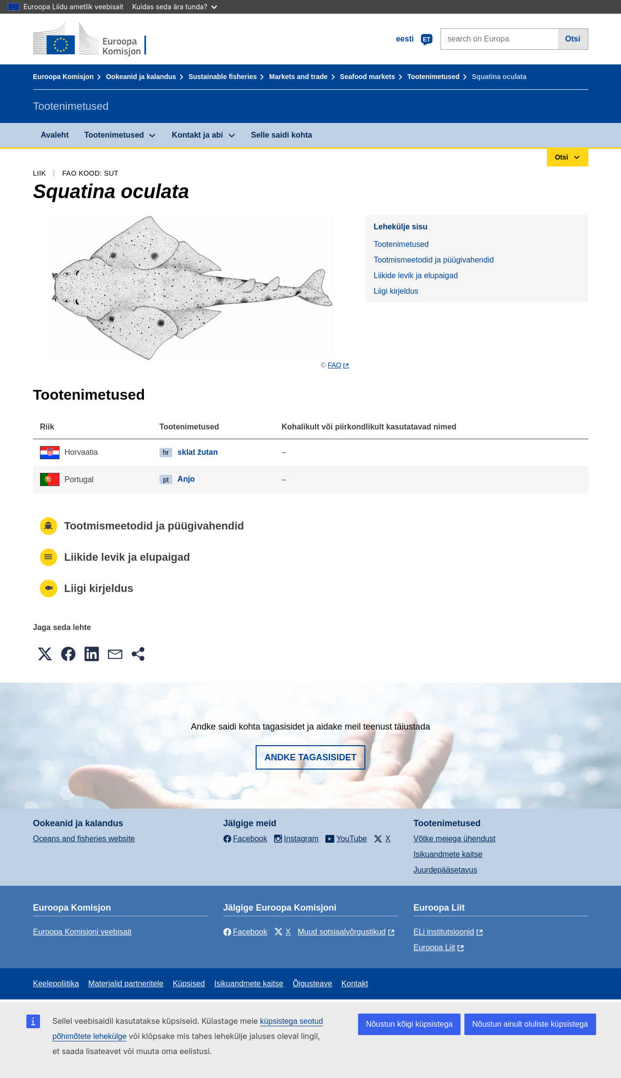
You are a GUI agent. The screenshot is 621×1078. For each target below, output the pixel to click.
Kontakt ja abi (197, 135)
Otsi (573, 39)
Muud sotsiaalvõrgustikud (342, 932)
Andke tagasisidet (310, 757)
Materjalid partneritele (125, 983)
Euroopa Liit (434, 947)
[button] (45, 654)
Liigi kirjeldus (396, 291)
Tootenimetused (433, 77)
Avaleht (55, 135)
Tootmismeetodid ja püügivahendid (434, 260)
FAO (334, 365)
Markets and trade (298, 77)
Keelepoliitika (56, 983)
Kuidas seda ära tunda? (174, 6)
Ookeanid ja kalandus (141, 77)
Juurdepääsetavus (446, 870)
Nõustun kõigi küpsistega (409, 1024)
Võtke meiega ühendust (455, 838)
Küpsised (189, 983)
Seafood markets (367, 77)
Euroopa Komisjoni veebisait (82, 932)
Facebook (245, 932)
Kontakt (354, 983)
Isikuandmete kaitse (448, 854)
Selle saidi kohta (281, 135)
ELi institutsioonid (444, 932)
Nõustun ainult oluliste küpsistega (530, 1024)
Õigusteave (312, 983)
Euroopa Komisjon (63, 77)
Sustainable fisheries (222, 77)
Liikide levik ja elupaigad (416, 275)
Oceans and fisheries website (84, 838)
